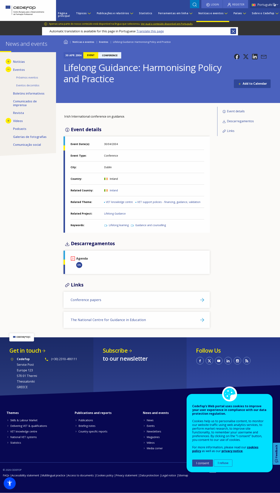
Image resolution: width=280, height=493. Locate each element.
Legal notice (168, 475)
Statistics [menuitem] (145, 13)
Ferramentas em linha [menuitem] (173, 13)
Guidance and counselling (150, 225)
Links (230, 131)
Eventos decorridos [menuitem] (27, 85)
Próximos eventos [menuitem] (27, 77)
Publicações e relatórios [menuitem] (113, 13)
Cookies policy (104, 475)
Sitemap (183, 475)
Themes (13, 413)
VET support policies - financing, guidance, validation (168, 202)
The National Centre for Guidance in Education (108, 320)
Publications (85, 420)
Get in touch (25, 350)
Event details (236, 111)
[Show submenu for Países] (244, 14)
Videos (151, 442)
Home (66, 41)
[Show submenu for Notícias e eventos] (225, 14)
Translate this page (150, 31)
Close (233, 31)
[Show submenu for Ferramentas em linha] (190, 14)
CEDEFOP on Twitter (209, 360)
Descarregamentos (240, 121)
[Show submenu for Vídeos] (8, 121)
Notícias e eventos (83, 42)
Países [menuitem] (237, 13)
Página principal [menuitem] (64, 14)
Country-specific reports (92, 431)
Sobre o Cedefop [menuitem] (263, 13)
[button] (237, 56)
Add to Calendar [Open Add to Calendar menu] (255, 83)
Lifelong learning (119, 225)
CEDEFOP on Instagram (237, 360)
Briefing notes (86, 426)
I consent (202, 463)
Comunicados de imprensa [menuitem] (25, 103)
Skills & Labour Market (24, 420)
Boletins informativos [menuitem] (28, 93)
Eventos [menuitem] (19, 70)
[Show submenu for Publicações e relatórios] (131, 14)
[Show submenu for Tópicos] (89, 14)
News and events (156, 413)
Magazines (153, 437)
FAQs (6, 475)
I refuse (223, 463)
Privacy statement (126, 475)
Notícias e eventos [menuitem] (210, 13)
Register (238, 4)
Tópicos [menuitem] (81, 13)
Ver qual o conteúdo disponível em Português (167, 23)
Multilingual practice (53, 475)
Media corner (155, 448)
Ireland (114, 190)
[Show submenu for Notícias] (8, 61)
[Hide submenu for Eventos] (8, 69)
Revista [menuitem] (18, 113)
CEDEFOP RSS (246, 360)
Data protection (149, 475)
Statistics (15, 442)
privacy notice (232, 451)
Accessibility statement (25, 475)
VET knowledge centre (119, 202)
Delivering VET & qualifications (28, 426)
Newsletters (154, 431)
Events (151, 426)
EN (79, 264)
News (150, 420)
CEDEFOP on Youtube (218, 360)
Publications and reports (93, 413)
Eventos (103, 42)
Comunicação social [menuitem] (27, 145)
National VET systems (23, 437)
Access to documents (81, 475)
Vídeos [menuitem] (18, 121)
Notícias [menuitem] (19, 62)
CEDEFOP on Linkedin (228, 360)
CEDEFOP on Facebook (200, 360)
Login (215, 4)
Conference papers (86, 300)
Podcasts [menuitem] (19, 129)
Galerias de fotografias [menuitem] (30, 137)
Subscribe (115, 350)
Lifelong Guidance (115, 213)
